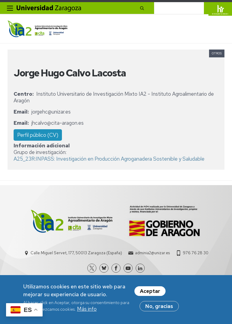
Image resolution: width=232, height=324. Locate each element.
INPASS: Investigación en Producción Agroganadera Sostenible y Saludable (120, 159)
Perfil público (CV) (37, 135)
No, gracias (159, 306)
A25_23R (24, 159)
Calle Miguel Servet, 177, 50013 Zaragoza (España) (76, 252)
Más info (87, 309)
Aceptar (150, 291)
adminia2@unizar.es (152, 252)
